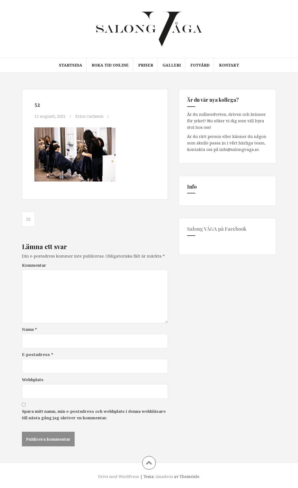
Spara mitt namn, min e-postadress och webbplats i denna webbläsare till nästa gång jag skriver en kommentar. (94, 414)
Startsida (70, 65)
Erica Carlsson (89, 116)
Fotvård (200, 65)
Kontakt (229, 65)
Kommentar (34, 265)
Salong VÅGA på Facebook (216, 229)
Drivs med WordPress (118, 476)
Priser (145, 65)
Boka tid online (110, 65)
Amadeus (164, 476)
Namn (29, 329)
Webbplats (33, 379)
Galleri (172, 65)
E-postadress (37, 354)
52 (28, 219)
